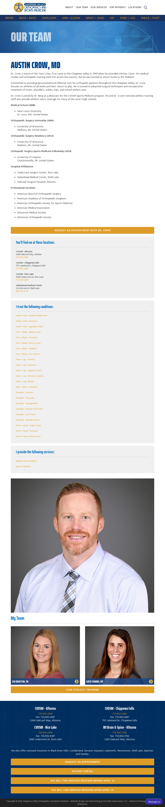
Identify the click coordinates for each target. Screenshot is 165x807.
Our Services (99, 7)
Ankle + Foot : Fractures (26, 321)
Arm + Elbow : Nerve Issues (28, 343)
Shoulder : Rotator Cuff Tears (29, 409)
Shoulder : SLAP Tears (26, 414)
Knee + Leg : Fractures (26, 365)
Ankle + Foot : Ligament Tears (29, 327)
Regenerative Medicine (26, 461)
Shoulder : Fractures (25, 398)
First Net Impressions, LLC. (115, 801)
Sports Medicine (23, 466)
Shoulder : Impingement (27, 403)
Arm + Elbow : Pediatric (26, 349)
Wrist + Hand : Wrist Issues (28, 436)
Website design (78, 801)
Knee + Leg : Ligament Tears (29, 370)
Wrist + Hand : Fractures (27, 431)
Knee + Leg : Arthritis (25, 360)
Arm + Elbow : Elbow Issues (28, 332)
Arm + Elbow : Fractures (27, 338)
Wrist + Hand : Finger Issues (28, 425)
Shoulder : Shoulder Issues (28, 420)
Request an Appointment (82, 761)
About (69, 7)
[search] (145, 8)
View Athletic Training (82, 689)
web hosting (94, 801)
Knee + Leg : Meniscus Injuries (29, 376)
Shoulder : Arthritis (24, 392)
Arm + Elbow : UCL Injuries (28, 354)
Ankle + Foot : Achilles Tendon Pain (31, 316)
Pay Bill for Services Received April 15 (82, 780)
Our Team (82, 7)
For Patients (118, 7)
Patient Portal (82, 771)
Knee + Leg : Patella (25, 381)
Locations (134, 7)
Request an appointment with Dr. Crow (83, 230)
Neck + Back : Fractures (26, 387)
